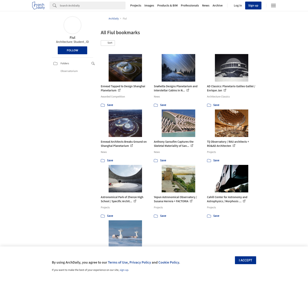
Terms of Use (118, 262)
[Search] (93, 5)
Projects (135, 5)
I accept (245, 260)
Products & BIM (167, 5)
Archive (218, 5)
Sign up (253, 5)
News (205, 5)
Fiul (72, 37)
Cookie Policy (168, 262)
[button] (108, 43)
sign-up (124, 270)
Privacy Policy (140, 262)
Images (149, 5)
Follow (72, 50)
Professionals (190, 5)
